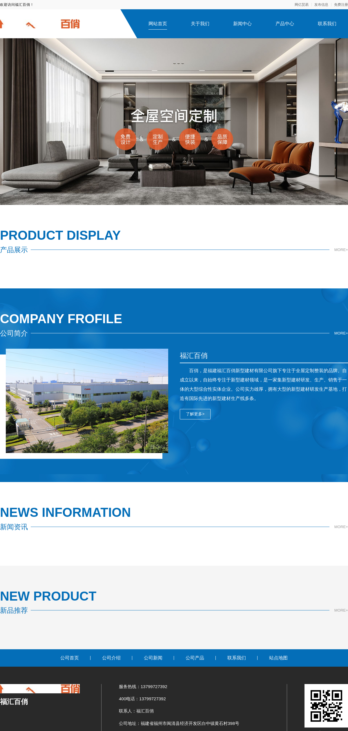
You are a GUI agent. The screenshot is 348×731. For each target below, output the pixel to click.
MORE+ (341, 249)
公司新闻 (153, 657)
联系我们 (327, 23)
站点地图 (278, 657)
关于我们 (200, 23)
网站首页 (157, 23)
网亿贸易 (302, 5)
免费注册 (341, 5)
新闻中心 (242, 23)
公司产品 (195, 657)
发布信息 (321, 5)
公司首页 (69, 657)
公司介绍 (111, 657)
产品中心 (285, 23)
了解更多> (195, 414)
